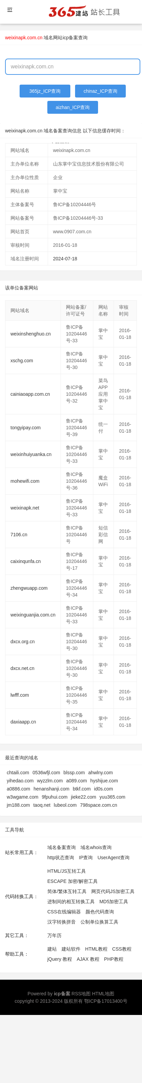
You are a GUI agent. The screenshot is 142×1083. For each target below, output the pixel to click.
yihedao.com (20, 780)
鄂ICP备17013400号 (105, 1001)
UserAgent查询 (113, 857)
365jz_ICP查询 (45, 91)
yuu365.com (112, 797)
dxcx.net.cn (22, 668)
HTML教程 (96, 949)
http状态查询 (60, 857)
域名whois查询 (96, 847)
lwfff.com (19, 695)
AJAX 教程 (88, 959)
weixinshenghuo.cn (30, 334)
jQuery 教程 (59, 959)
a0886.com (18, 789)
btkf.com (82, 789)
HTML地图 (103, 993)
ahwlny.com (100, 772)
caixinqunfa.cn (25, 561)
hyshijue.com (104, 780)
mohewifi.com (25, 481)
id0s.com (103, 789)
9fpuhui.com (54, 797)
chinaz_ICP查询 (100, 91)
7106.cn (18, 534)
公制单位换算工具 (99, 922)
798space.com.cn (98, 805)
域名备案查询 (61, 847)
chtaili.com (18, 772)
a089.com (76, 780)
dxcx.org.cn (22, 641)
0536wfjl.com (46, 772)
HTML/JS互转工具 (66, 871)
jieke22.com (83, 797)
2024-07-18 (65, 258)
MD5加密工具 (113, 901)
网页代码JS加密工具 (113, 891)
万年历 (54, 935)
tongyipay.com (25, 427)
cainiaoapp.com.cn (30, 394)
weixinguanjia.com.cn (32, 615)
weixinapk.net (24, 508)
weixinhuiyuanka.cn (30, 454)
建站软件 (71, 949)
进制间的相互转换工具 (71, 901)
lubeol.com (65, 805)
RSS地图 (81, 993)
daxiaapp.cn (23, 721)
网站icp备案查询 (70, 37)
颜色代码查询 (100, 911)
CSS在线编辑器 (64, 911)
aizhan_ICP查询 (73, 107)
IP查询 (86, 857)
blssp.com (74, 772)
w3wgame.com (22, 797)
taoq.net (41, 805)
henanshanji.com (51, 789)
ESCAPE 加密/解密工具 (72, 881)
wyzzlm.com (50, 780)
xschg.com (21, 360)
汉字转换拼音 (61, 922)
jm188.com (18, 805)
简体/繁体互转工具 (67, 891)
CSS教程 (122, 949)
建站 (52, 949)
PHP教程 (113, 959)
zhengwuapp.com (29, 588)
